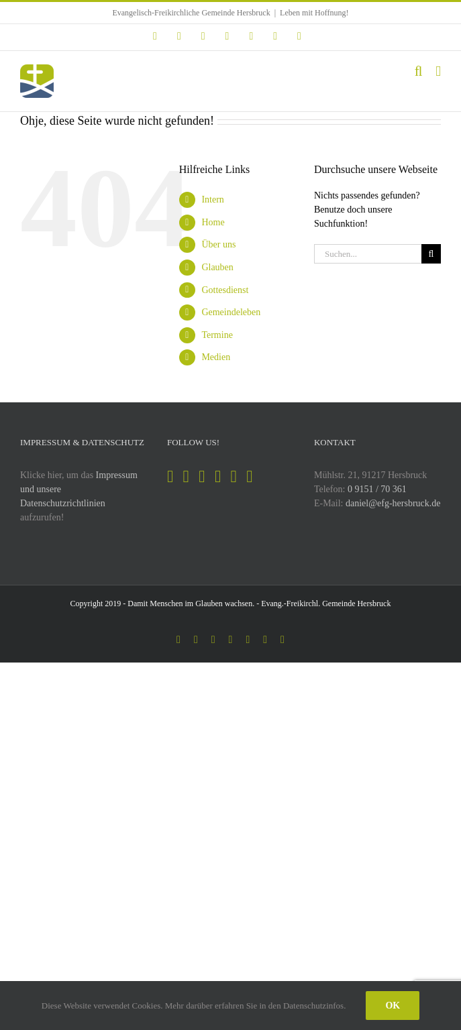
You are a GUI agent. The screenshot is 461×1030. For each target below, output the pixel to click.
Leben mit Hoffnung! (314, 12)
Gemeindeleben (230, 312)
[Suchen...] (367, 254)
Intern (212, 199)
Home (212, 222)
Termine (216, 335)
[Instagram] (186, 476)
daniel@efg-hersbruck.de (393, 503)
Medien (215, 357)
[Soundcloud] (234, 476)
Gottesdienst (224, 290)
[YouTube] (218, 476)
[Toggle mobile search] (419, 71)
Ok (392, 1005)
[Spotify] (202, 476)
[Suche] (431, 254)
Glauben (217, 267)
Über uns (218, 244)
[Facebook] (170, 476)
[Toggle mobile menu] (438, 71)
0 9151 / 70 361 (377, 489)
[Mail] (249, 476)
